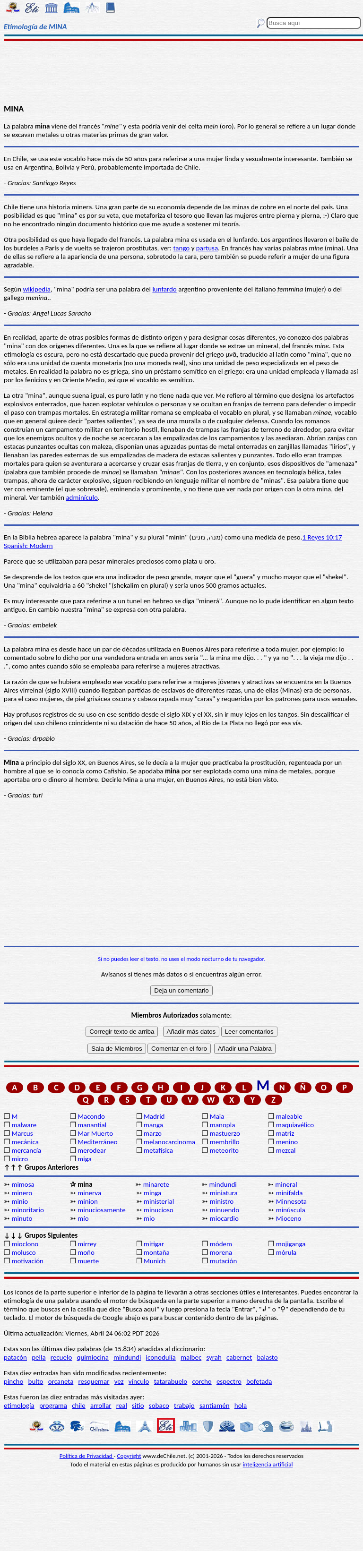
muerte (88, 1261)
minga (152, 1193)
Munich (154, 1261)
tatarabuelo (171, 1381)
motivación (27, 1261)
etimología (19, 1405)
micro (19, 1159)
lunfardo (164, 289)
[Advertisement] (181, 72)
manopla (222, 1125)
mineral (286, 1184)
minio (19, 1201)
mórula (286, 1252)
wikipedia (37, 289)
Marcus (22, 1133)
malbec (191, 1357)
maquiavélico (295, 1125)
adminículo (81, 497)
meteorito (224, 1150)
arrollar (101, 1405)
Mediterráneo (98, 1142)
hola (240, 1405)
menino (287, 1142)
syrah (213, 1357)
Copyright (129, 1455)
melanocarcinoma (169, 1142)
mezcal (286, 1150)
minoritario (27, 1210)
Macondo (91, 1116)
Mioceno (289, 1218)
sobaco (159, 1405)
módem (221, 1244)
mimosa (22, 1184)
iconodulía (161, 1357)
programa (53, 1405)
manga (153, 1125)
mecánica (25, 1142)
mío (83, 1218)
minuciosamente (101, 1210)
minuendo (224, 1210)
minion (88, 1201)
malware (23, 1125)
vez (119, 1381)
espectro (229, 1381)
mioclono (24, 1244)
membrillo (225, 1142)
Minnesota (291, 1201)
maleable (289, 1116)
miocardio (224, 1218)
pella (38, 1357)
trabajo (184, 1405)
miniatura (224, 1193)
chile (79, 1405)
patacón (15, 1357)
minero (21, 1193)
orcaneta (61, 1381)
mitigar (154, 1244)
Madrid (154, 1116)
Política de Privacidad (87, 1455)
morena (221, 1252)
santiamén (214, 1405)
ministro (221, 1201)
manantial (92, 1125)
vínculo (139, 1381)
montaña (157, 1252)
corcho (201, 1381)
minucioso (158, 1210)
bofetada (259, 1381)
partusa (207, 248)
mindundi (222, 1184)
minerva (89, 1193)
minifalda (289, 1193)
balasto (267, 1357)
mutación (223, 1261)
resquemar (94, 1381)
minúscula (290, 1210)
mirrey (87, 1244)
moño (86, 1252)
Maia (217, 1116)
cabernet (239, 1357)
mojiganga (291, 1244)
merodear (92, 1150)
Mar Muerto (95, 1133)
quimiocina (93, 1357)
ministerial (159, 1201)
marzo (153, 1133)
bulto (35, 1381)
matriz (285, 1133)
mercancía (26, 1150)
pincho (13, 1381)
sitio (138, 1405)
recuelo (61, 1357)
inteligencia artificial (268, 1464)
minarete (156, 1184)
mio (149, 1218)
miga (84, 1159)
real (121, 1405)
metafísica (158, 1150)
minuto (21, 1218)
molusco (23, 1252)
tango (181, 248)
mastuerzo (225, 1133)
